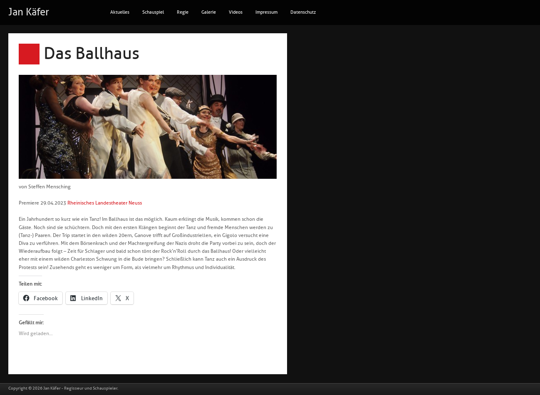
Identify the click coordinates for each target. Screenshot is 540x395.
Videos (236, 12)
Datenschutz (303, 12)
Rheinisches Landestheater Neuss (104, 203)
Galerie (208, 12)
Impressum (266, 12)
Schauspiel (153, 12)
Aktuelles (119, 12)
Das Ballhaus (91, 54)
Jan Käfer (28, 12)
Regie (182, 12)
